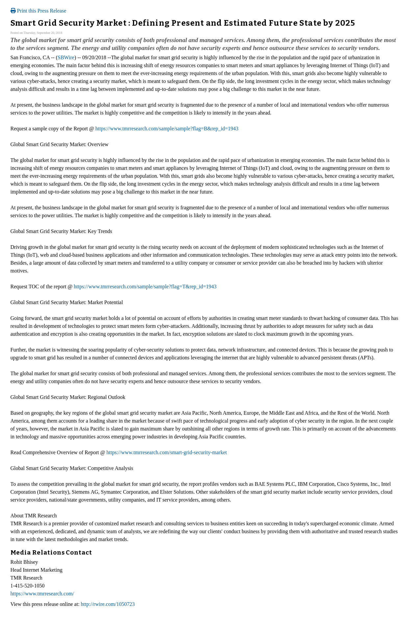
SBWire (66, 57)
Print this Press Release (38, 10)
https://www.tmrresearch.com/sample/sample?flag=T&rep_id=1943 (145, 286)
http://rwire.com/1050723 (108, 604)
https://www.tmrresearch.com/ (42, 593)
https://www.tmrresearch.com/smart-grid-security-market (167, 452)
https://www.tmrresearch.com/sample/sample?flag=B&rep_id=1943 (167, 128)
